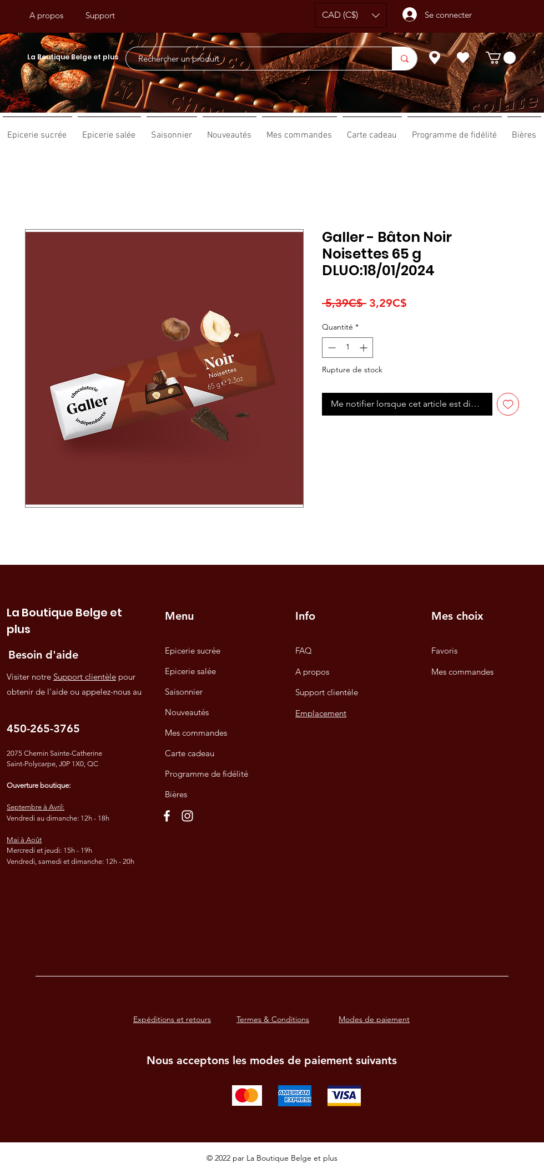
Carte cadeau (189, 753)
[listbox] (351, 15)
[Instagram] (187, 815)
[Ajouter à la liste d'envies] (508, 404)
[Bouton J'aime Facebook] (271, 15)
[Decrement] (331, 347)
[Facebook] (166, 815)
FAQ (303, 650)
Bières (176, 794)
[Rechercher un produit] (253, 58)
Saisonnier (184, 691)
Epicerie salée (190, 671)
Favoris (444, 650)
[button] (351, 15)
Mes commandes (196, 732)
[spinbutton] (347, 347)
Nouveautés (187, 712)
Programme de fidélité (206, 773)
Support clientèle (84, 676)
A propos (312, 671)
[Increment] (364, 347)
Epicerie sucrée (192, 650)
